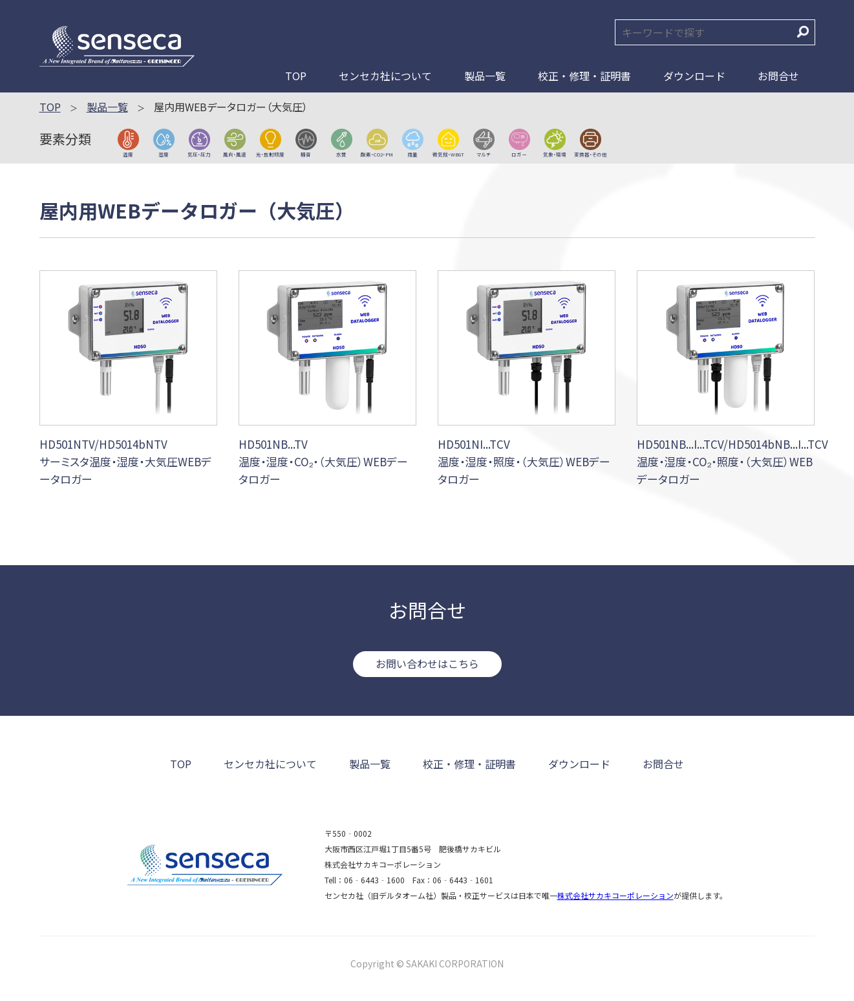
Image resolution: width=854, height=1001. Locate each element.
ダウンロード (694, 75)
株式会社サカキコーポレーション (615, 895)
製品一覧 (485, 75)
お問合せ (778, 75)
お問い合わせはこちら (427, 663)
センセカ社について (385, 75)
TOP (295, 75)
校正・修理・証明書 (584, 75)
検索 (803, 32)
